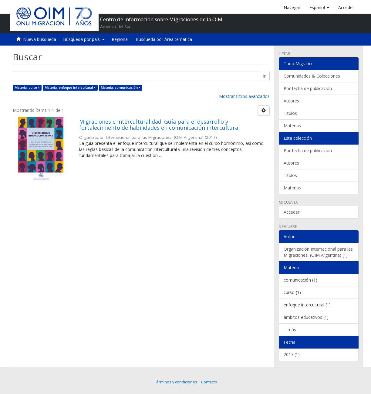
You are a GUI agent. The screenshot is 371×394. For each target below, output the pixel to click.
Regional (120, 39)
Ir (264, 76)
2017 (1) (292, 354)
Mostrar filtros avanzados (244, 96)
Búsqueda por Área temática (164, 39)
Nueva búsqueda (39, 39)
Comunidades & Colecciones (312, 76)
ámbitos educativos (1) (306, 317)
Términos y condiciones (175, 382)
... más (290, 329)
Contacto (209, 382)
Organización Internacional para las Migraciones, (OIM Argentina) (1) (318, 252)
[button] (319, 7)
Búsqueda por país (84, 39)
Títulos (290, 113)
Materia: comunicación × (120, 87)
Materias (292, 126)
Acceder (291, 212)
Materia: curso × (27, 87)
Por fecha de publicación (308, 88)
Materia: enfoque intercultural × (70, 87)
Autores (291, 101)
